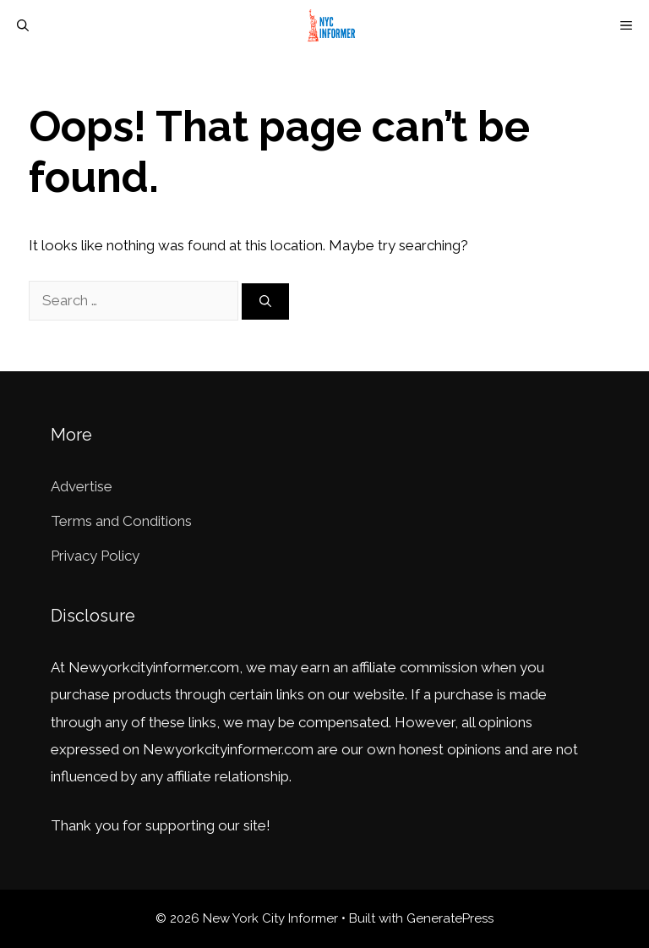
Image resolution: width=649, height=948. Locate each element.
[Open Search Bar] (23, 25)
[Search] (265, 301)
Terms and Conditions (121, 520)
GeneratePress (450, 918)
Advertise (81, 486)
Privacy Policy (95, 555)
